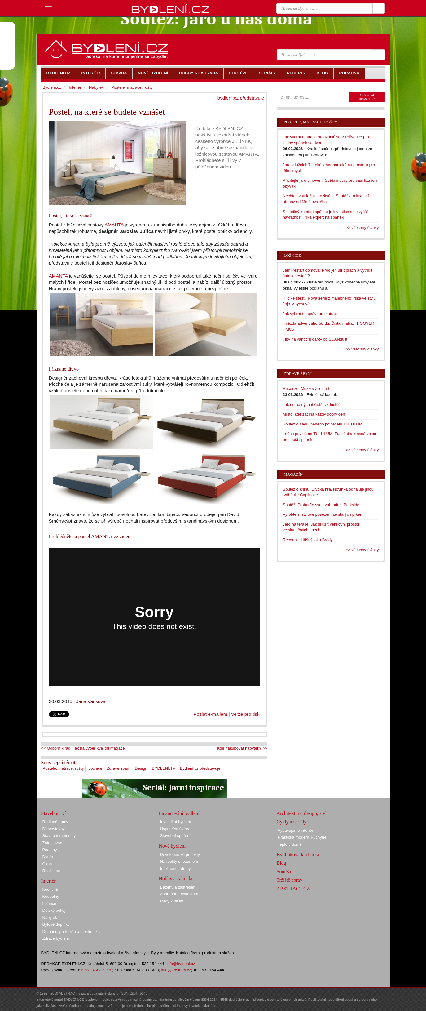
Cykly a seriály (292, 821)
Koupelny (50, 896)
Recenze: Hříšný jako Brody (308, 539)
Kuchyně (50, 889)
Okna (47, 864)
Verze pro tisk (245, 714)
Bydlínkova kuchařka (298, 854)
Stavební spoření (175, 835)
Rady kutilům (171, 901)
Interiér (75, 87)
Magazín (293, 474)
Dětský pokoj (53, 910)
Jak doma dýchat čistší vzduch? (311, 404)
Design (141, 768)
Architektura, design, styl (302, 813)
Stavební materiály (59, 835)
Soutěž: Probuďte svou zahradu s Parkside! (322, 504)
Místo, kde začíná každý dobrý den (314, 414)
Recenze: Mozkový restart (306, 388)
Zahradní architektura (179, 894)
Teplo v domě (290, 844)
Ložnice (95, 768)
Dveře (47, 856)
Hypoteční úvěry (174, 828)
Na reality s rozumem (179, 861)
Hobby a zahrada (175, 878)
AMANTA (114, 224)
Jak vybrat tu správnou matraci (310, 313)
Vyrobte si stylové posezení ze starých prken (322, 514)
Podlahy (49, 850)
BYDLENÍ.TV (163, 768)
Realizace (51, 870)
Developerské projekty (180, 854)
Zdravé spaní (118, 768)
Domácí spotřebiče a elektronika (71, 931)
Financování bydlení (179, 813)
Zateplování (53, 842)
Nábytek (96, 87)
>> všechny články (362, 227)
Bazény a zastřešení (178, 887)
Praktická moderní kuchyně (302, 837)
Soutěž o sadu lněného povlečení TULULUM (322, 424)
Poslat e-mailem (210, 714)
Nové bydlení (172, 845)
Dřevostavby (53, 828)
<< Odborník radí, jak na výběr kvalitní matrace (83, 748)
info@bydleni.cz (180, 963)
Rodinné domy (55, 821)
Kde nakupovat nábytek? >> (242, 748)
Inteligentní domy (175, 868)
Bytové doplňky (56, 924)
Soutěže (284, 871)
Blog (281, 863)
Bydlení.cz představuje (200, 768)
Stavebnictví (53, 813)
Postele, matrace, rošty (63, 768)
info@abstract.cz (176, 970)
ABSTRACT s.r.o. (96, 970)
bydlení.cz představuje (240, 97)
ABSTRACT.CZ (293, 888)
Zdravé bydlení (55, 938)
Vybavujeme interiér (295, 830)
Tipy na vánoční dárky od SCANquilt (315, 339)
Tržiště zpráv (289, 880)
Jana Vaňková (91, 701)
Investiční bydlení (175, 821)
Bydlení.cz (52, 87)
